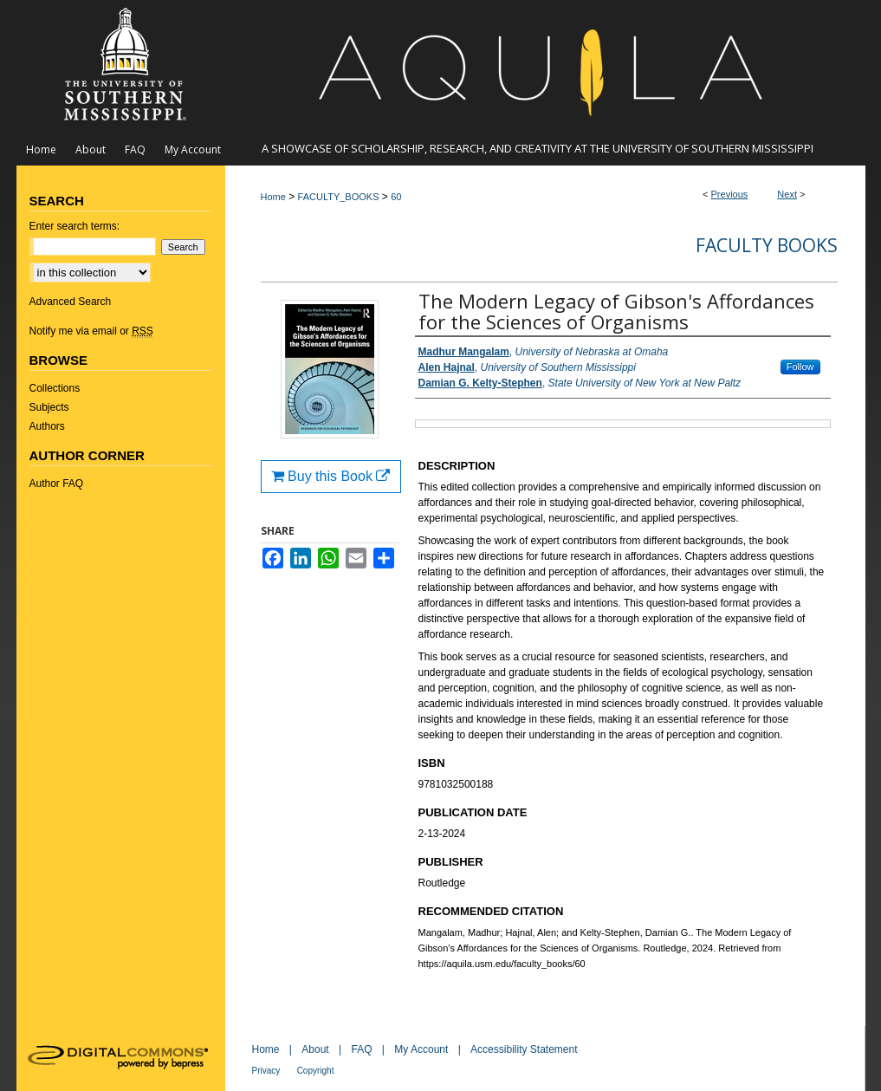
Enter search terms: (74, 226)
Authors (47, 426)
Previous (729, 194)
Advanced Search (70, 301)
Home (273, 197)
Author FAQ (56, 483)
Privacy (266, 1070)
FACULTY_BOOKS (338, 197)
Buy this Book (331, 476)
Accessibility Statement (523, 1049)
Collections (55, 388)
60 (396, 197)
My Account (421, 1049)
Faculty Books (767, 245)
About (314, 1049)
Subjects (49, 407)
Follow (800, 366)
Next (787, 194)
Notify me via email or (91, 331)
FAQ (361, 1049)
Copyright (315, 1070)
